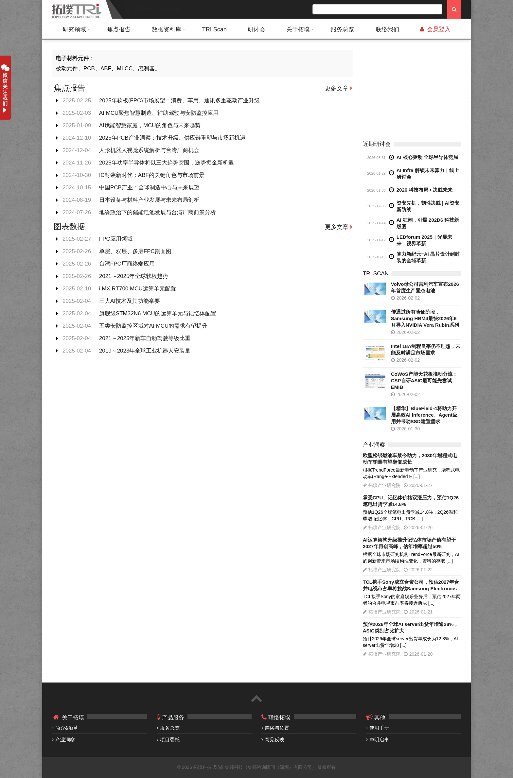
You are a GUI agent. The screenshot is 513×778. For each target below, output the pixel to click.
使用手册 (379, 728)
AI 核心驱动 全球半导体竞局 (427, 157)
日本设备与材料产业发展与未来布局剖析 (149, 200)
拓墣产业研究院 (384, 485)
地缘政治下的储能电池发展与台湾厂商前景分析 (157, 212)
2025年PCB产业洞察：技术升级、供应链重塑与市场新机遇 (172, 138)
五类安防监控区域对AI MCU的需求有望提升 (153, 326)
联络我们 (387, 29)
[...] (417, 476)
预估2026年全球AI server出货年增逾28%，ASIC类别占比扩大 (411, 627)
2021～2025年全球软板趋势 (133, 276)
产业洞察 (65, 739)
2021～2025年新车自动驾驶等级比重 (145, 338)
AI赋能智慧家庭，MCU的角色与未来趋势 (150, 125)
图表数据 (69, 226)
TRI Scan (214, 29)
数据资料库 (166, 29)
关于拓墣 (298, 29)
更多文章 (336, 88)
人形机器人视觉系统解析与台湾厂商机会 (149, 150)
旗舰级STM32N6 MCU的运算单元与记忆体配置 (157, 313)
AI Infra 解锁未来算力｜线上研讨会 (428, 173)
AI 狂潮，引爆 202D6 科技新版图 (428, 223)
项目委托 (170, 739)
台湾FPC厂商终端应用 (127, 264)
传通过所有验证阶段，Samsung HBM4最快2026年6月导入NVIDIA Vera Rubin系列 (425, 318)
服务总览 (342, 29)
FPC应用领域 (116, 239)
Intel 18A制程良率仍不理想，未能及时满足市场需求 (426, 349)
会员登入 (435, 29)
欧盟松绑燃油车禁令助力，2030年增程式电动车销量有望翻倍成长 (410, 459)
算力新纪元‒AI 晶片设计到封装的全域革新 (428, 257)
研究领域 (74, 29)
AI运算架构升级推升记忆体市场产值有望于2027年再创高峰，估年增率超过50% (409, 543)
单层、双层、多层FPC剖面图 (135, 251)
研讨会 (256, 29)
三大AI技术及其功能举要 (129, 301)
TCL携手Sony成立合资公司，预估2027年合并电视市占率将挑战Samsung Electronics (411, 585)
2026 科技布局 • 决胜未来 (424, 190)
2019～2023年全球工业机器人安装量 (145, 351)
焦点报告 (119, 29)
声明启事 (379, 739)
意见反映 (274, 739)
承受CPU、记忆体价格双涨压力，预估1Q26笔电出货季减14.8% (411, 501)
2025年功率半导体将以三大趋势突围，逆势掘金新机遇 (166, 163)
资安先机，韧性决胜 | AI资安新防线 (428, 206)
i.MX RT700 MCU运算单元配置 (137, 288)
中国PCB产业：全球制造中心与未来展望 (149, 187)
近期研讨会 (377, 144)
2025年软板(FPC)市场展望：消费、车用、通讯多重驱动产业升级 (179, 100)
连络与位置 (277, 728)
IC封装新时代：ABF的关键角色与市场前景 (151, 175)
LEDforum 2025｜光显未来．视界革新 (424, 240)
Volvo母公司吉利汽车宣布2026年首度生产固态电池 (425, 287)
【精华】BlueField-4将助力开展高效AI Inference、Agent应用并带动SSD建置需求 (424, 415)
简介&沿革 (66, 728)
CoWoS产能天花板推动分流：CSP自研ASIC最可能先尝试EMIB (424, 380)
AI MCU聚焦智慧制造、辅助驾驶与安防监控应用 (159, 113)
